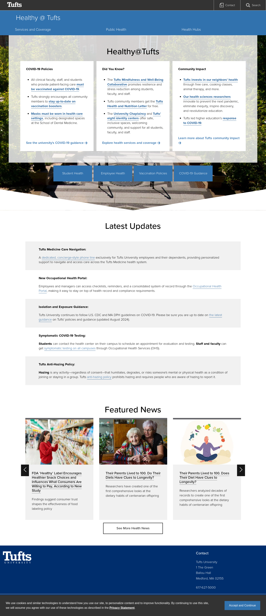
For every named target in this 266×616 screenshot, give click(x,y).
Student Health (72, 173)
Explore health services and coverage (129, 142)
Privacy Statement (122, 607)
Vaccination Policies (153, 173)
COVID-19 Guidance (193, 173)
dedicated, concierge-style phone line (68, 257)
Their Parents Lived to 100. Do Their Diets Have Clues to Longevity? (133, 475)
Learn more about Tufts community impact (209, 138)
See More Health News (133, 528)
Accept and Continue (242, 605)
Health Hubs (191, 29)
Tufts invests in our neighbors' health (210, 79)
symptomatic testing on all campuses (70, 348)
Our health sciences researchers (207, 96)
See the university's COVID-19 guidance (55, 142)
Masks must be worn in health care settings (57, 116)
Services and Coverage (33, 29)
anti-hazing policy (99, 377)
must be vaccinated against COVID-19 (57, 86)
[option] (59, 469)
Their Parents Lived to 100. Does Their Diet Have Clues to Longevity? (204, 477)
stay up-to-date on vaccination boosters (53, 103)
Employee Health (113, 173)
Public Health (116, 29)
